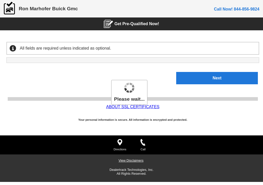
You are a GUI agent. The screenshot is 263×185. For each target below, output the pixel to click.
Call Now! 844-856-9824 (236, 9)
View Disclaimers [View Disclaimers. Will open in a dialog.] (130, 42)
